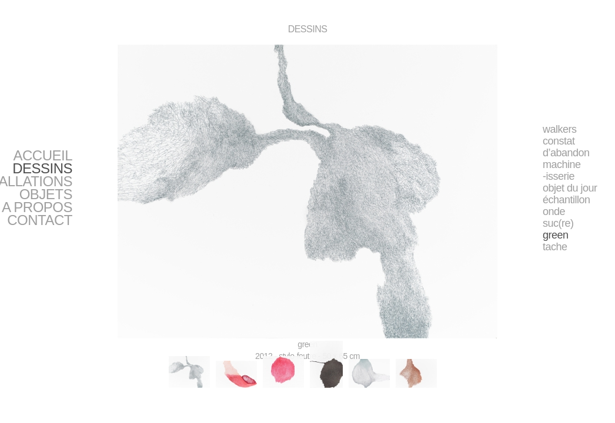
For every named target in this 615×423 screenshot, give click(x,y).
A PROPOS (37, 207)
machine (562, 164)
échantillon (566, 200)
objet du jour (570, 188)
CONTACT (39, 220)
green (556, 235)
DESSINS (42, 168)
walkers (560, 129)
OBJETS (45, 194)
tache (555, 247)
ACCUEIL (42, 155)
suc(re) (558, 223)
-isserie (558, 176)
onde (554, 211)
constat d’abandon (566, 147)
